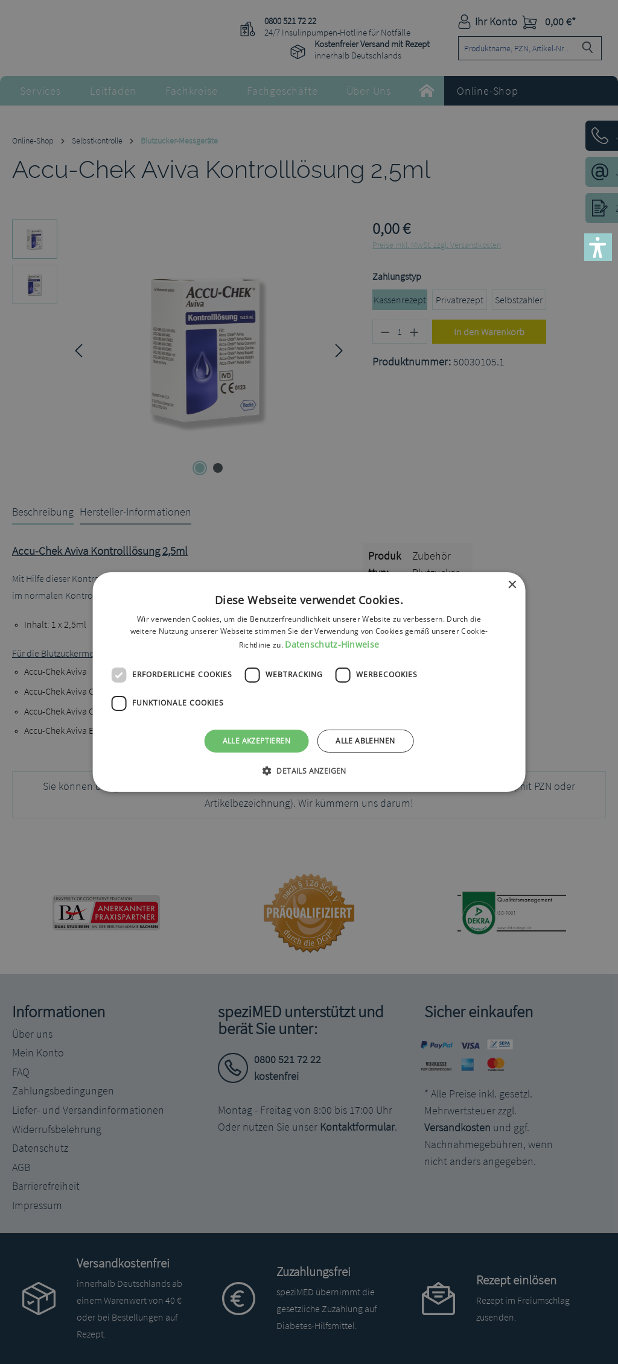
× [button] (511, 585)
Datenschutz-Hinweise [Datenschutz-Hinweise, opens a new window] (332, 644)
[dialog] (309, 682)
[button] (598, 247)
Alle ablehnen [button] (365, 741)
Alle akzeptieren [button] (256, 741)
